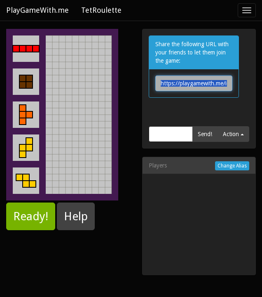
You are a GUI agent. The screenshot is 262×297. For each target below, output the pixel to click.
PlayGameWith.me (37, 10)
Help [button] (76, 216)
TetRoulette (101, 10)
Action (233, 134)
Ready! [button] (30, 216)
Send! (205, 134)
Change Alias (232, 166)
